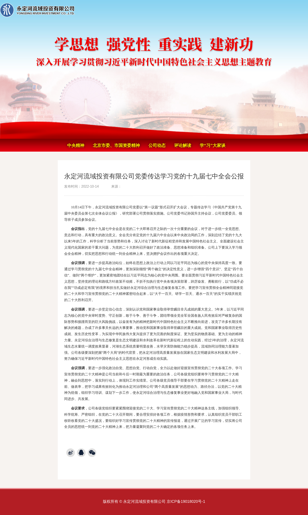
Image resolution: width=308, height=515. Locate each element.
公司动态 (157, 145)
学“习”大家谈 (212, 145)
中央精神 (75, 145)
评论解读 (182, 145)
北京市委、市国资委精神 (116, 145)
